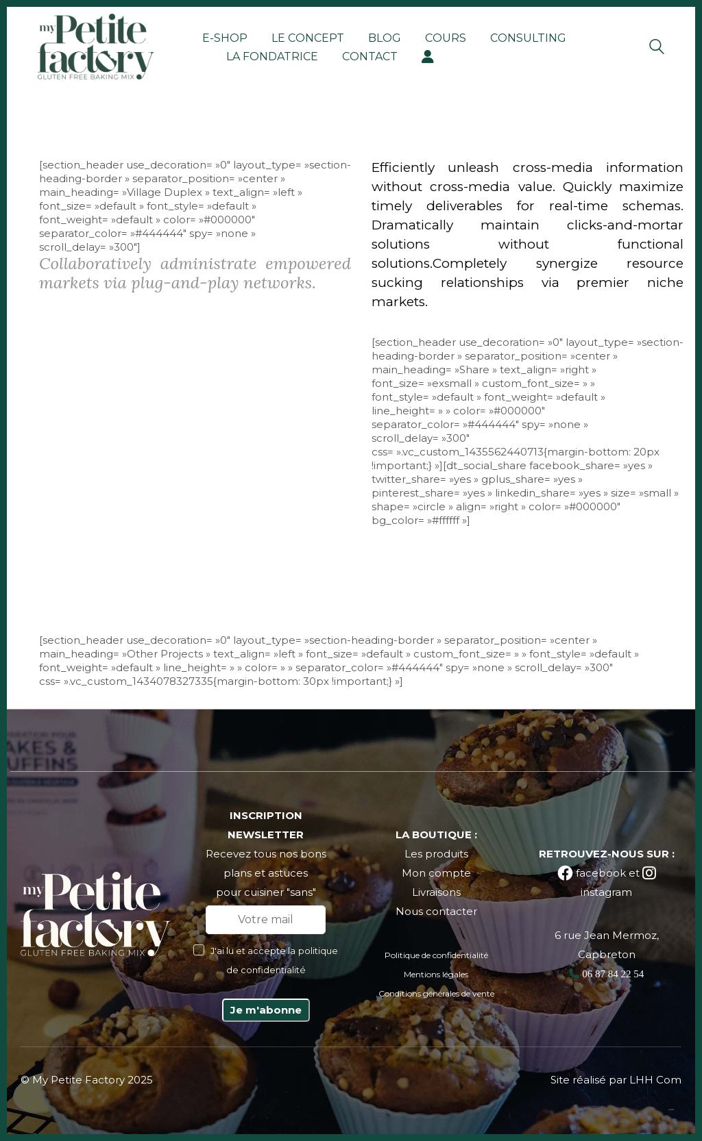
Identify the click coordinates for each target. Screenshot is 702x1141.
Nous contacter (436, 911)
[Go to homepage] (96, 46)
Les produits (436, 853)
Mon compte (436, 872)
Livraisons (436, 892)
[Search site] (656, 48)
